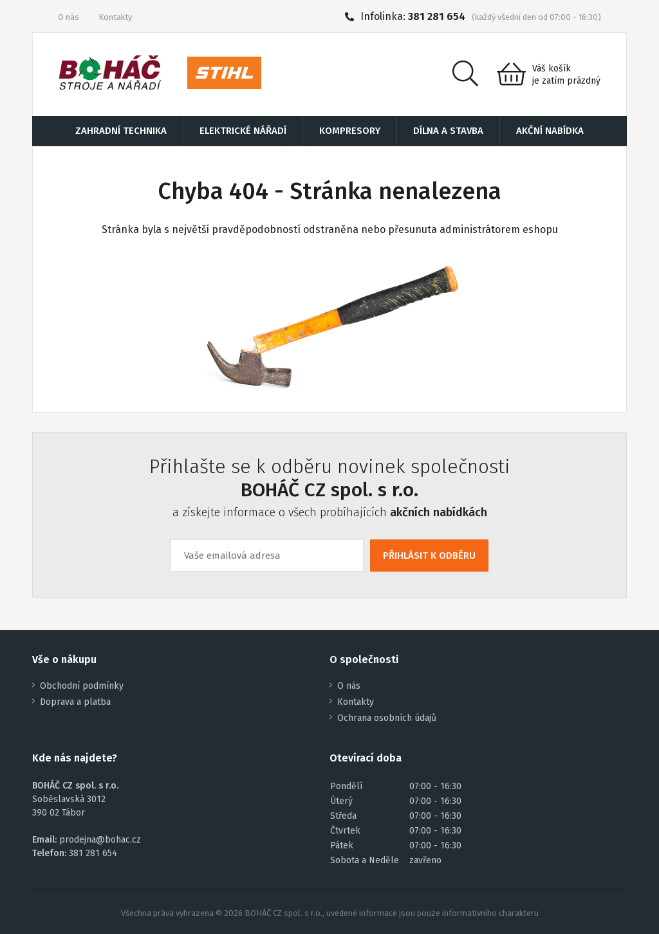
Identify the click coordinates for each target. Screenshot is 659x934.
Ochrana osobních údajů (386, 718)
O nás (68, 17)
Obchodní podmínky (82, 685)
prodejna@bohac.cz (100, 839)
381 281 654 (436, 16)
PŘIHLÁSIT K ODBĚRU (429, 555)
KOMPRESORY (349, 130)
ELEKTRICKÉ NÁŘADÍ (243, 130)
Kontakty (115, 17)
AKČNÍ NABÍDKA (550, 130)
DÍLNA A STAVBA (448, 130)
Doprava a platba (75, 701)
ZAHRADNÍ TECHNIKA (121, 130)
